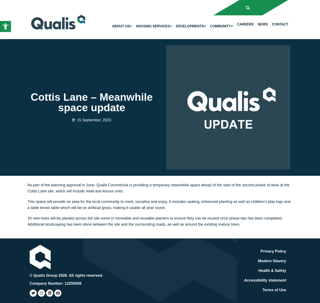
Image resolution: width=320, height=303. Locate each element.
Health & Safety (272, 271)
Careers (245, 24)
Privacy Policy (273, 251)
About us (122, 26)
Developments (191, 26)
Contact (280, 24)
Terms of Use (274, 290)
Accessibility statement (265, 280)
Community (221, 26)
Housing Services (154, 26)
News (263, 24)
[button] (5, 26)
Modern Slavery (272, 261)
